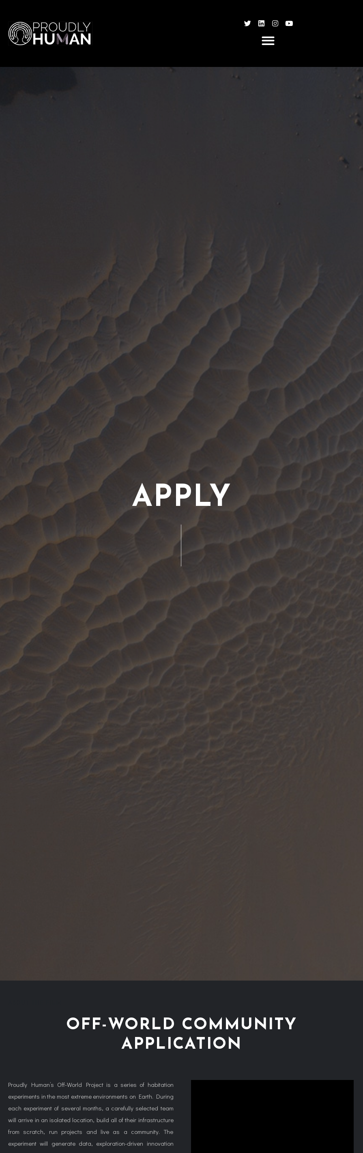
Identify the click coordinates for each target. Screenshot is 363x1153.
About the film (34, 1003)
